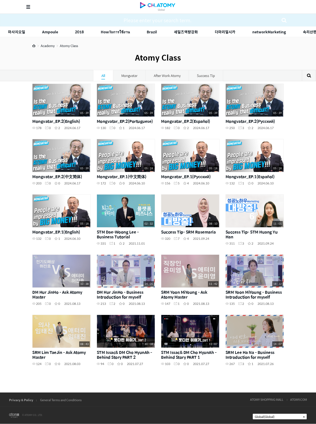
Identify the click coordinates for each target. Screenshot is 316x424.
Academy (48, 45)
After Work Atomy (167, 75)
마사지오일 (16, 32)
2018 (79, 32)
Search (309, 75)
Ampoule (50, 32)
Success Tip (206, 75)
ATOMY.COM (298, 399)
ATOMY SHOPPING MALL (266, 399)
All (103, 75)
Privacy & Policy (21, 400)
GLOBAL (296, 374)
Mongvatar (129, 75)
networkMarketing (269, 32)
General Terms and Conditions (61, 400)
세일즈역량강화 (186, 32)
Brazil (152, 32)
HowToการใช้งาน (115, 32)
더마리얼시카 (225, 32)
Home (33, 45)
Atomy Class (69, 45)
